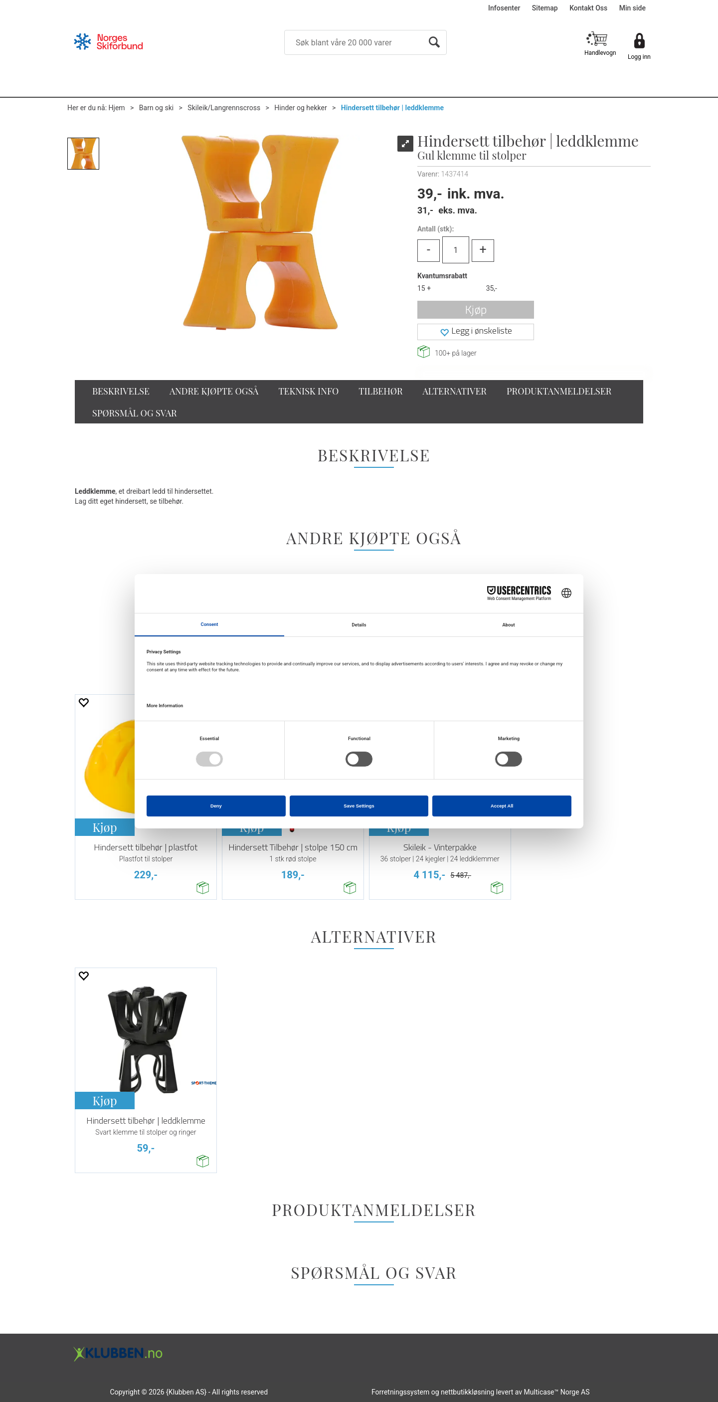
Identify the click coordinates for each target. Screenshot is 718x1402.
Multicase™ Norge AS (557, 1392)
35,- (491, 288)
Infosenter (504, 8)
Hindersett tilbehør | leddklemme (392, 108)
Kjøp (476, 309)
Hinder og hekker (300, 108)
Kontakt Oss (588, 8)
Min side (632, 8)
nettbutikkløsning (467, 1392)
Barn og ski (156, 108)
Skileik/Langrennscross (223, 108)
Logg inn (639, 56)
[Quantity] (455, 249)
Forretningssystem (400, 1392)
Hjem (117, 108)
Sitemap (545, 8)
